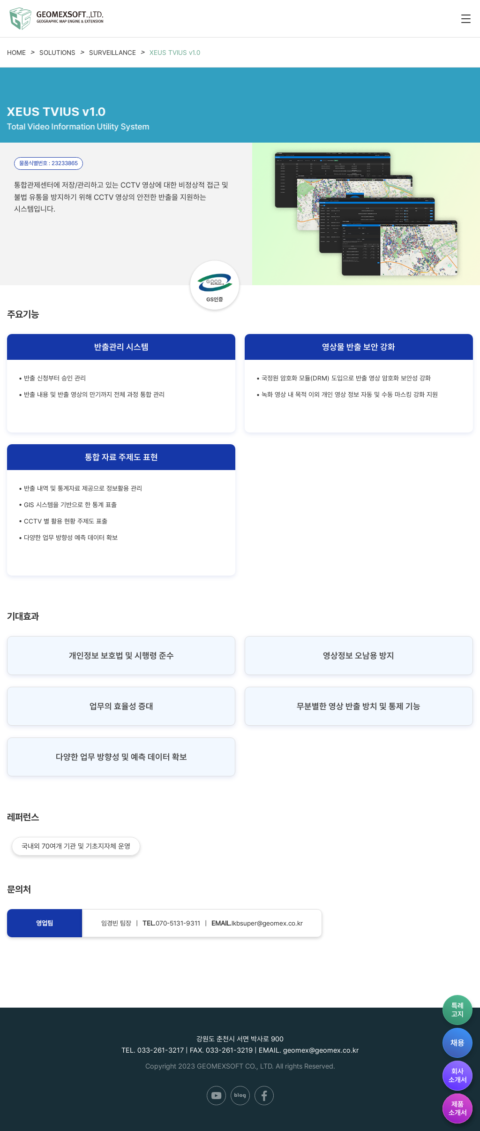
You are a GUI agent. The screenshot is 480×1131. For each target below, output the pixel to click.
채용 (457, 1043)
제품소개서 (458, 1108)
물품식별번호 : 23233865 (48, 163)
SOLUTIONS (57, 52)
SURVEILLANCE (112, 52)
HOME (16, 52)
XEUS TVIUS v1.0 (175, 52)
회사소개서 (458, 1075)
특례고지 (457, 1010)
